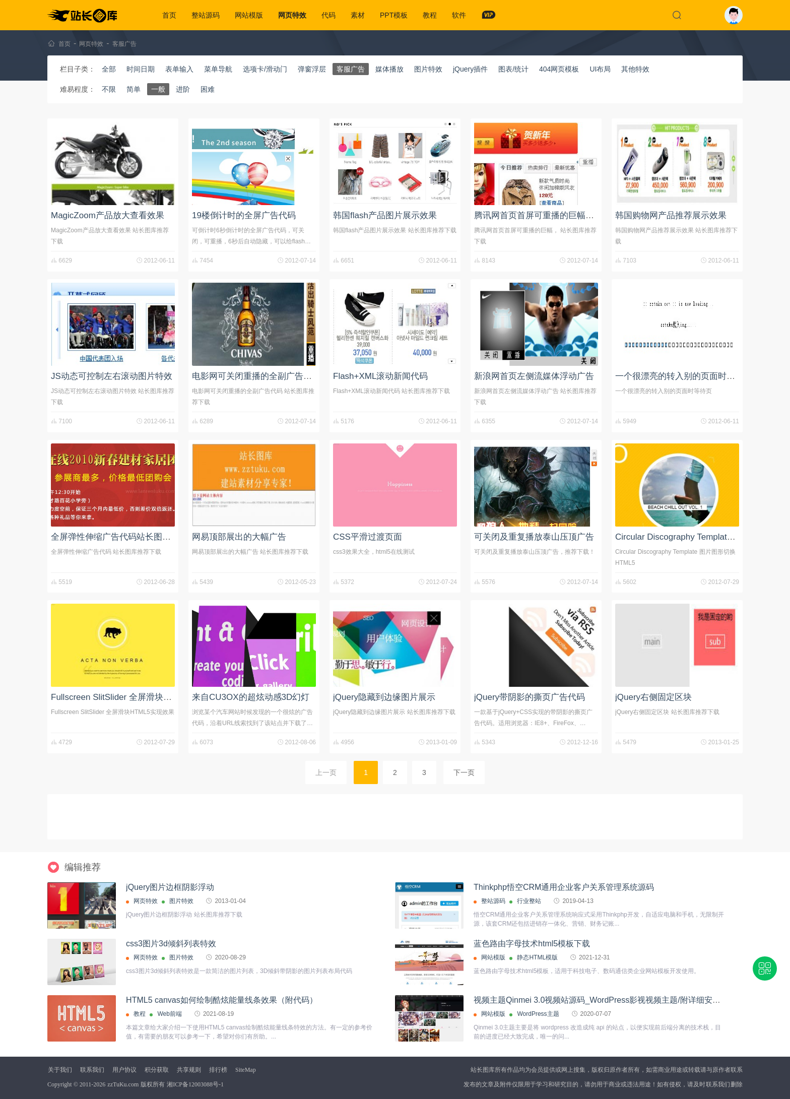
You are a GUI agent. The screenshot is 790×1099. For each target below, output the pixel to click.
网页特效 (292, 15)
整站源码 (205, 15)
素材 (358, 15)
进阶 (183, 89)
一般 (158, 89)
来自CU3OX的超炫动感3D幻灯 (250, 697)
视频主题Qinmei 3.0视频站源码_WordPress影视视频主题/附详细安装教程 (605, 1000)
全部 (109, 69)
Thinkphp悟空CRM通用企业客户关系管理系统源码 (564, 887)
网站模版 (249, 15)
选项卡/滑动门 (265, 69)
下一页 (464, 772)
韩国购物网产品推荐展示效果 (671, 215)
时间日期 (140, 69)
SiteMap (245, 1069)
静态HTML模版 (537, 957)
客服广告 (124, 43)
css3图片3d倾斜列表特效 (171, 943)
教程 (430, 15)
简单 (133, 89)
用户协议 (124, 1069)
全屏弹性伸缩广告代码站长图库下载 (119, 537)
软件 (459, 15)
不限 (109, 89)
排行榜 (218, 1069)
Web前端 (169, 1013)
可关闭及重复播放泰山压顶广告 (534, 537)
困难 (208, 89)
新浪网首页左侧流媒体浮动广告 (534, 376)
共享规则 (189, 1069)
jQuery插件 (470, 69)
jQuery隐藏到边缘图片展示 (384, 697)
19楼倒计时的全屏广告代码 (244, 215)
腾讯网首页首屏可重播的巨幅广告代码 (547, 215)
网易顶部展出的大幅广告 (239, 537)
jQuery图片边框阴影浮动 (170, 887)
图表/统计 (513, 69)
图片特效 (428, 69)
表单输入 (179, 69)
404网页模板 (559, 69)
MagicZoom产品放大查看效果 (107, 215)
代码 (328, 15)
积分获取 (157, 1069)
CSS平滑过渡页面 (367, 537)
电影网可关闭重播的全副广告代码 (256, 376)
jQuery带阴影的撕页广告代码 (529, 697)
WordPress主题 (538, 1013)
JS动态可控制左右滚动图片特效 (111, 376)
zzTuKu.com (123, 1084)
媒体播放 (389, 69)
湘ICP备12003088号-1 (195, 1084)
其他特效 (635, 69)
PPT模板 (394, 15)
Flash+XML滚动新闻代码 (380, 376)
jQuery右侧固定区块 (653, 697)
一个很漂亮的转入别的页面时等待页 (683, 376)
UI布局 (600, 69)
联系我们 (92, 1069)
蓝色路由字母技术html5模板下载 (532, 943)
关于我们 (60, 1069)
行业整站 (529, 900)
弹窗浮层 (312, 69)
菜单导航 (218, 69)
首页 (169, 15)
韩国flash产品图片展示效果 (385, 215)
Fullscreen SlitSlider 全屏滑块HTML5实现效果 (138, 697)
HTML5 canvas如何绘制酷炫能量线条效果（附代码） (221, 1000)
